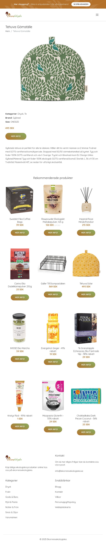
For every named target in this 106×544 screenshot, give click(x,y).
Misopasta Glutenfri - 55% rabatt (53, 417)
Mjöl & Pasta (11, 502)
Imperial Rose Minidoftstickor (86, 220)
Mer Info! (16, 136)
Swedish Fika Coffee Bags (20, 220)
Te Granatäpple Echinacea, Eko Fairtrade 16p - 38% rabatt (86, 351)
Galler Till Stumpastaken (53, 283)
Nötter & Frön (11, 507)
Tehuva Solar (86, 283)
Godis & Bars (11, 497)
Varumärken (11, 517)
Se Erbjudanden (81, 4)
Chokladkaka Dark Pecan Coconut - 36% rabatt (86, 418)
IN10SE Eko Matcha (20, 348)
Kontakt (59, 492)
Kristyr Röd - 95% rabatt (20, 415)
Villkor (58, 497)
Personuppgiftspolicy (65, 502)
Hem (7, 31)
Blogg (58, 486)
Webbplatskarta (63, 507)
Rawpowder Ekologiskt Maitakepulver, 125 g (53, 220)
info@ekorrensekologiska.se (69, 471)
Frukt (7, 492)
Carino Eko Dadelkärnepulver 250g (20, 285)
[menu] (97, 15)
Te (25, 113)
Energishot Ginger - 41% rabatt (53, 349)
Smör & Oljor (11, 512)
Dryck (20, 113)
